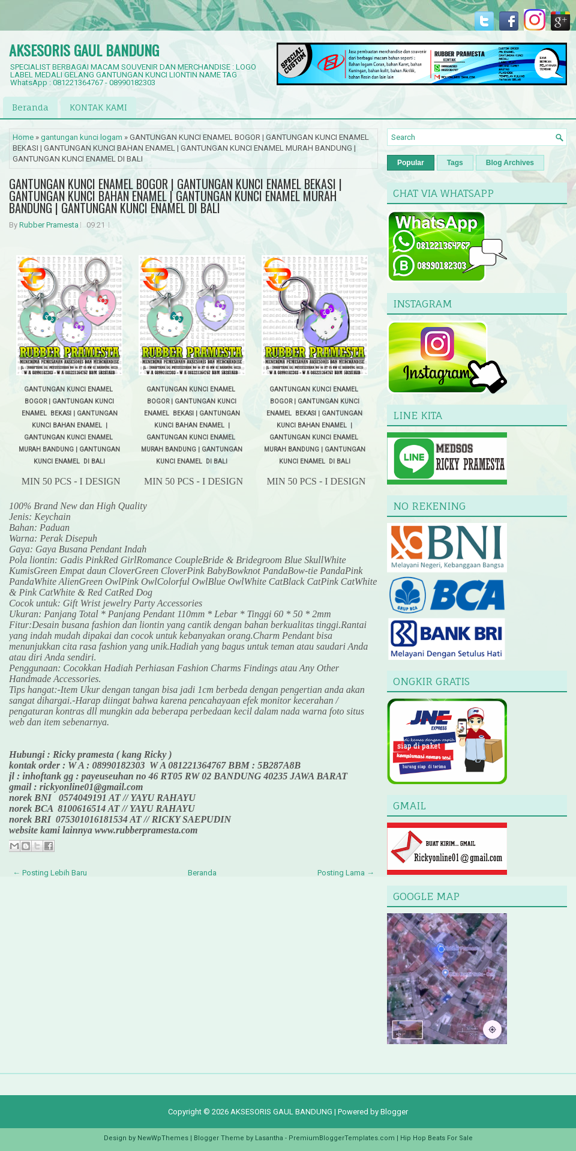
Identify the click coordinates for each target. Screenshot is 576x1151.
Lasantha (269, 1138)
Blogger (394, 1111)
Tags (455, 163)
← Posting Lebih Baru (50, 872)
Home (23, 137)
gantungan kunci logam (81, 137)
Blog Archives (510, 163)
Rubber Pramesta (49, 224)
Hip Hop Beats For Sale (436, 1138)
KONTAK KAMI (98, 107)
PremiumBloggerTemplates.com (342, 1138)
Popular (410, 163)
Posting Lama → (345, 872)
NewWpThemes (162, 1138)
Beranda (30, 107)
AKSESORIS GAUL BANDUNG (84, 50)
